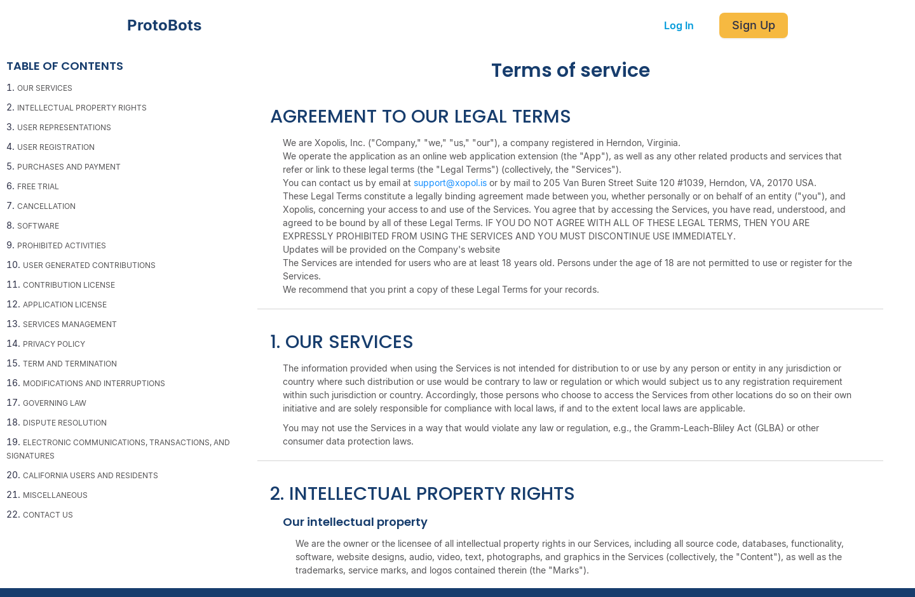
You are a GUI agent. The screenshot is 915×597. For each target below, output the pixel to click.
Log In (679, 25)
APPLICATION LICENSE (65, 304)
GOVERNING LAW (54, 403)
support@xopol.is (450, 182)
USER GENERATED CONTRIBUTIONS (89, 265)
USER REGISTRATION (56, 147)
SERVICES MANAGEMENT (70, 324)
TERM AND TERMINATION (70, 363)
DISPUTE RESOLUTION (65, 422)
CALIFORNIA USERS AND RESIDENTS (90, 475)
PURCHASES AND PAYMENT (69, 166)
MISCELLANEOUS (55, 495)
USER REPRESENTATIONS (64, 127)
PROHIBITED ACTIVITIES (61, 245)
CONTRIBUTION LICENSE (69, 285)
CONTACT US (48, 515)
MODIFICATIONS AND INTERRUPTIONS (94, 383)
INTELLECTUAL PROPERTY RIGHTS (82, 107)
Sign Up (753, 25)
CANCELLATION (46, 206)
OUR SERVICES (44, 88)
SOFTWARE (38, 226)
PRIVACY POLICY (54, 344)
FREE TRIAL (38, 186)
